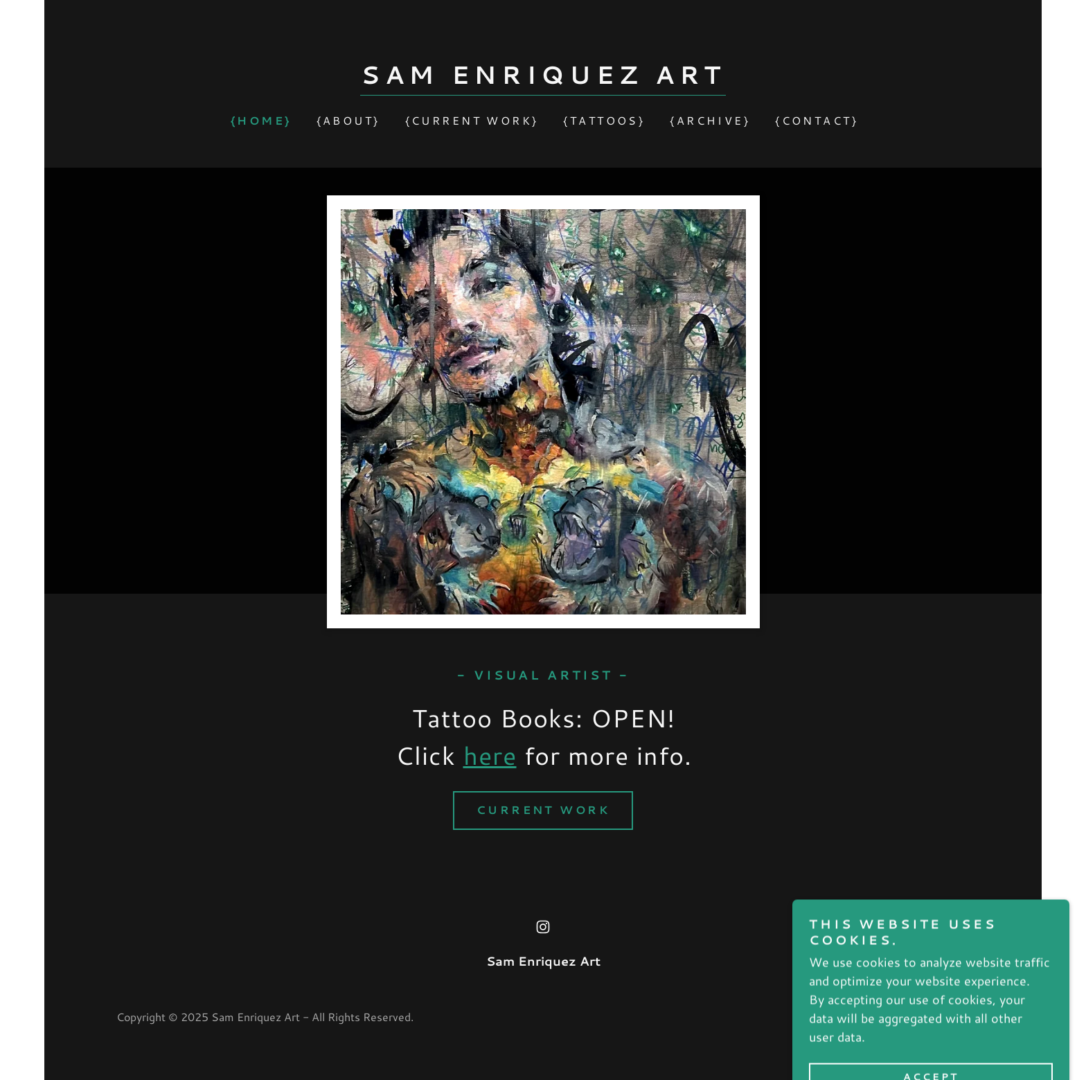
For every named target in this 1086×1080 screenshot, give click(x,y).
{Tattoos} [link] (604, 120)
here (490, 755)
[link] (543, 79)
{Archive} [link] (710, 120)
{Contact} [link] (816, 120)
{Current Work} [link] (472, 120)
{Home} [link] (261, 120)
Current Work (543, 809)
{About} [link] (348, 120)
